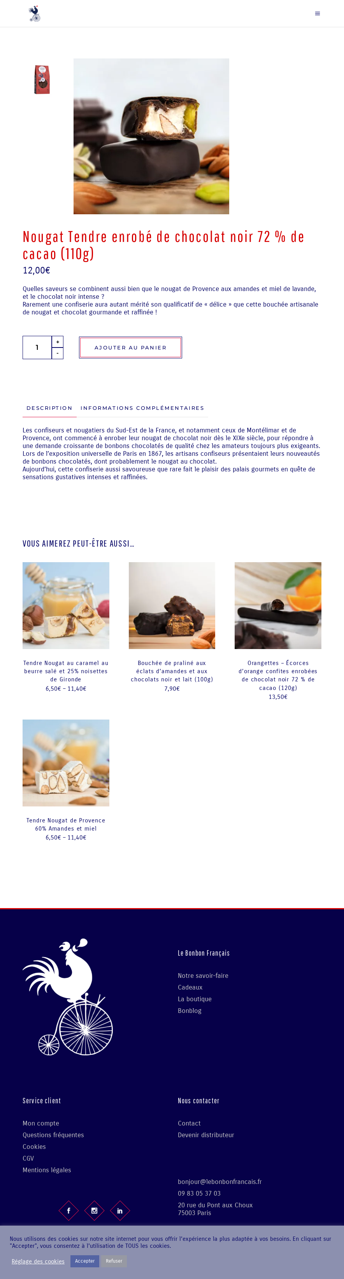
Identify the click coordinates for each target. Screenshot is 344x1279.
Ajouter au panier (131, 347)
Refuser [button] (114, 1261)
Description (49, 408)
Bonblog (190, 1011)
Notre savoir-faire (203, 976)
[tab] (50, 408)
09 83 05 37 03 (199, 1193)
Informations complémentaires (142, 408)
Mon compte (41, 1123)
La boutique (195, 999)
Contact (189, 1123)
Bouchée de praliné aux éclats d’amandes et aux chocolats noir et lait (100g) (172, 671)
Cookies (34, 1147)
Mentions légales (47, 1170)
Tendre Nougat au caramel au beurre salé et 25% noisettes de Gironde (65, 671)
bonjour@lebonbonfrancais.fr (220, 1182)
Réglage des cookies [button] (38, 1261)
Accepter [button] (85, 1261)
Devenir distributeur (206, 1135)
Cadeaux (190, 987)
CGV (28, 1158)
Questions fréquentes (53, 1135)
